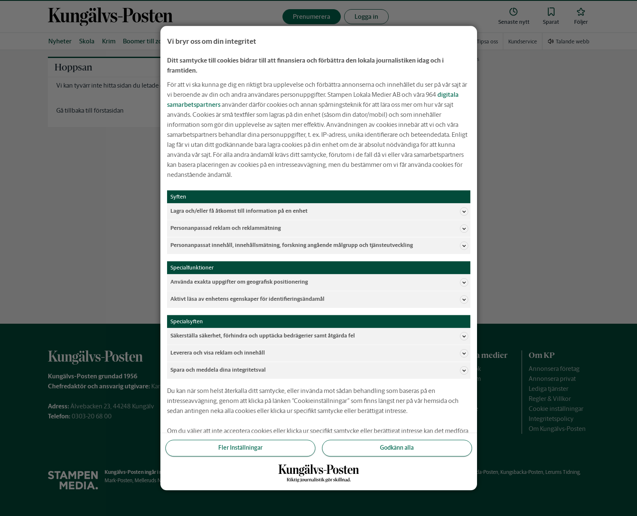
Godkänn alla (397, 448)
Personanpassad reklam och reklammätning (319, 228)
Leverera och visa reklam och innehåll (319, 353)
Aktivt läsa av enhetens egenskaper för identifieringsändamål (319, 299)
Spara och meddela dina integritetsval (319, 370)
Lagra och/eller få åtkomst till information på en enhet (319, 211)
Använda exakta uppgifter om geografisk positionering (319, 282)
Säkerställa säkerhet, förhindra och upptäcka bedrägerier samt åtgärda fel (319, 336)
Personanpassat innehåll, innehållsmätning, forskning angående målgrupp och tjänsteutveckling (319, 246)
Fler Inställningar (240, 448)
